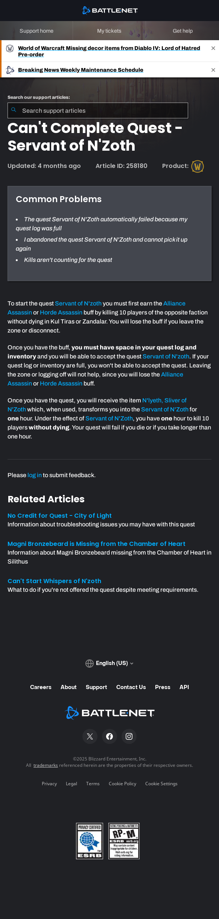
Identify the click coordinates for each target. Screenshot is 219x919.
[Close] (213, 51)
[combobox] (98, 110)
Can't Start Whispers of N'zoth (54, 581)
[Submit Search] (14, 110)
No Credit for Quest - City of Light (60, 515)
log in (34, 475)
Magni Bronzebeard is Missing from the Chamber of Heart (97, 544)
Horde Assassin (61, 312)
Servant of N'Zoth (165, 409)
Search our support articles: (39, 97)
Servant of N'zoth (78, 303)
